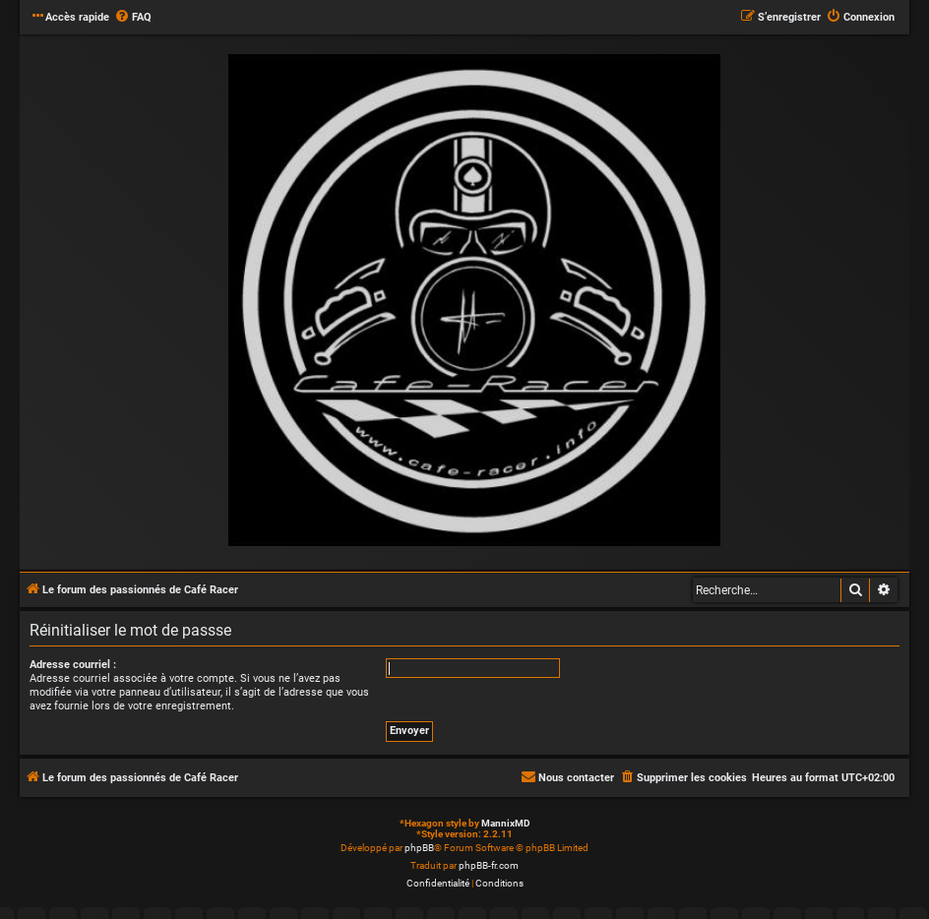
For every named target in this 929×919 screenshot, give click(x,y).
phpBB (419, 847)
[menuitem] (133, 18)
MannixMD (505, 823)
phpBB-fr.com (489, 865)
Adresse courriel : (73, 664)
